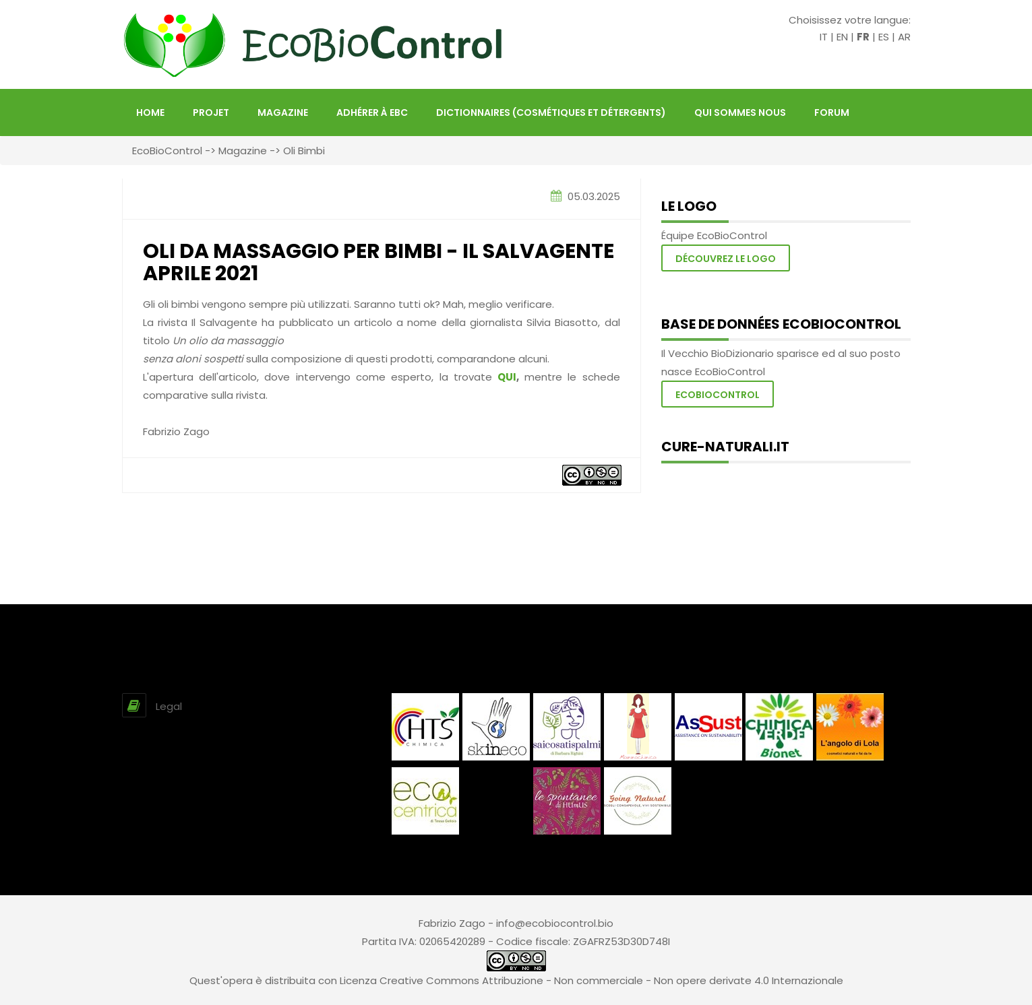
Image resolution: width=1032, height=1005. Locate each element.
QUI (506, 377)
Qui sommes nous (740, 112)
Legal (169, 706)
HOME (150, 112)
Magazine (282, 112)
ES (883, 37)
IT (824, 37)
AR (904, 37)
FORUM (831, 112)
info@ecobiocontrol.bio (554, 923)
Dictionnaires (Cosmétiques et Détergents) (551, 112)
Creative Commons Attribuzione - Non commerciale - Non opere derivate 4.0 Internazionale (611, 980)
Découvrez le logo (725, 258)
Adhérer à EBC (372, 112)
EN (842, 37)
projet (211, 112)
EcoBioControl (167, 150)
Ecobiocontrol (717, 394)
